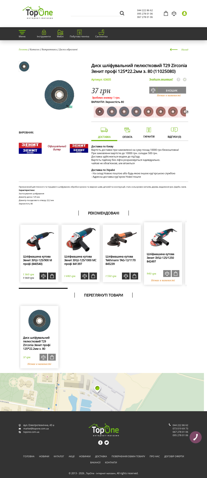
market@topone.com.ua (36, 428)
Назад (184, 49)
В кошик (171, 90)
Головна (23, 49)
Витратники (49, 49)
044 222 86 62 (145, 10)
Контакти (111, 462)
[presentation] (187, 112)
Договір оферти (174, 456)
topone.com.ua (31, 431)
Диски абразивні (68, 49)
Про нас (155, 456)
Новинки (85, 456)
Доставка (101, 456)
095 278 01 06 (145, 13)
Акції (71, 456)
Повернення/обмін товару (128, 456)
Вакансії (95, 462)
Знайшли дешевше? (161, 79)
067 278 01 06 (145, 16)
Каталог (35, 49)
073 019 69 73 (180, 428)
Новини (44, 456)
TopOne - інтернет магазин (101, 473)
